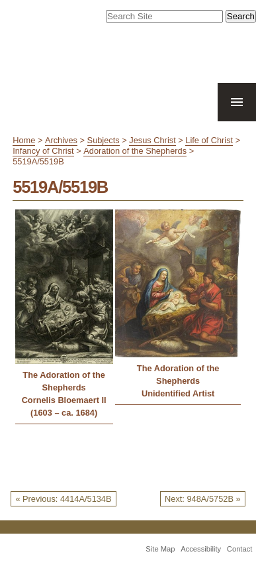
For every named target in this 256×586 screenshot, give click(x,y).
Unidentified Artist (178, 393)
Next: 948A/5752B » (203, 499)
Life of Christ (209, 140)
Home (24, 140)
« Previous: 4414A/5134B (63, 499)
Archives (61, 140)
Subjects (103, 140)
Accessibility (201, 549)
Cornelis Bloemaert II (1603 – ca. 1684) (64, 406)
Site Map (160, 549)
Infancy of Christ (43, 151)
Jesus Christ (152, 140)
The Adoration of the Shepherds (63, 381)
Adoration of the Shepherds (135, 151)
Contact (240, 549)
